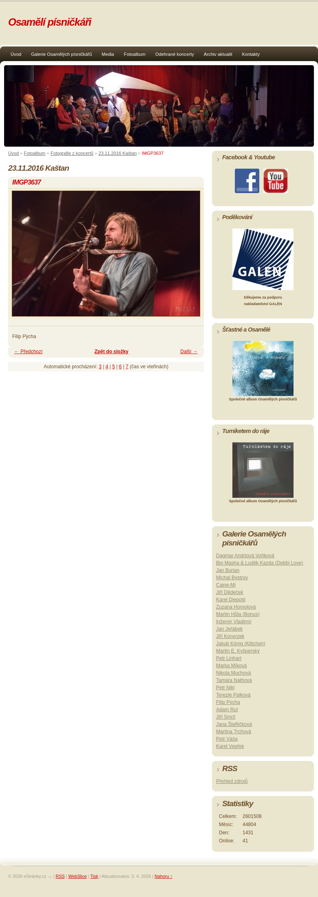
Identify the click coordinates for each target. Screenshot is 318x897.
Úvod (16, 54)
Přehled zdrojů (231, 781)
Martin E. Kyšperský (238, 651)
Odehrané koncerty (174, 54)
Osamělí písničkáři (49, 22)
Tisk (94, 876)
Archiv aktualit (218, 54)
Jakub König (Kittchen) (240, 643)
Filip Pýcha (228, 702)
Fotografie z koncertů (72, 153)
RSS (59, 876)
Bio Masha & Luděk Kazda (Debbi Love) (259, 563)
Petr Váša (227, 739)
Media (108, 54)
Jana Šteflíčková (234, 724)
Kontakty (251, 54)
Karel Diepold (230, 599)
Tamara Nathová (234, 680)
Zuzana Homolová (236, 607)
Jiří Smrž (225, 717)
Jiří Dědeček (229, 592)
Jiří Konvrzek (230, 636)
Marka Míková (231, 665)
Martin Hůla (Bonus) (238, 614)
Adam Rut (227, 709)
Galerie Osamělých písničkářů (61, 54)
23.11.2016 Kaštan (117, 153)
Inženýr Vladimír (234, 621)
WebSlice (77, 876)
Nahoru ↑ (163, 876)
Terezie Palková (233, 695)
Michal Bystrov (232, 577)
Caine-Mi (226, 585)
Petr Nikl (225, 687)
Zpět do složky (111, 351)
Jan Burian (227, 570)
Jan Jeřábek (229, 629)
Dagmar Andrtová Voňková (245, 555)
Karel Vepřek (230, 746)
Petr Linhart (228, 658)
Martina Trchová (233, 731)
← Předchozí (28, 351)
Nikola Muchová (233, 673)
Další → (189, 351)
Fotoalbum (135, 54)
